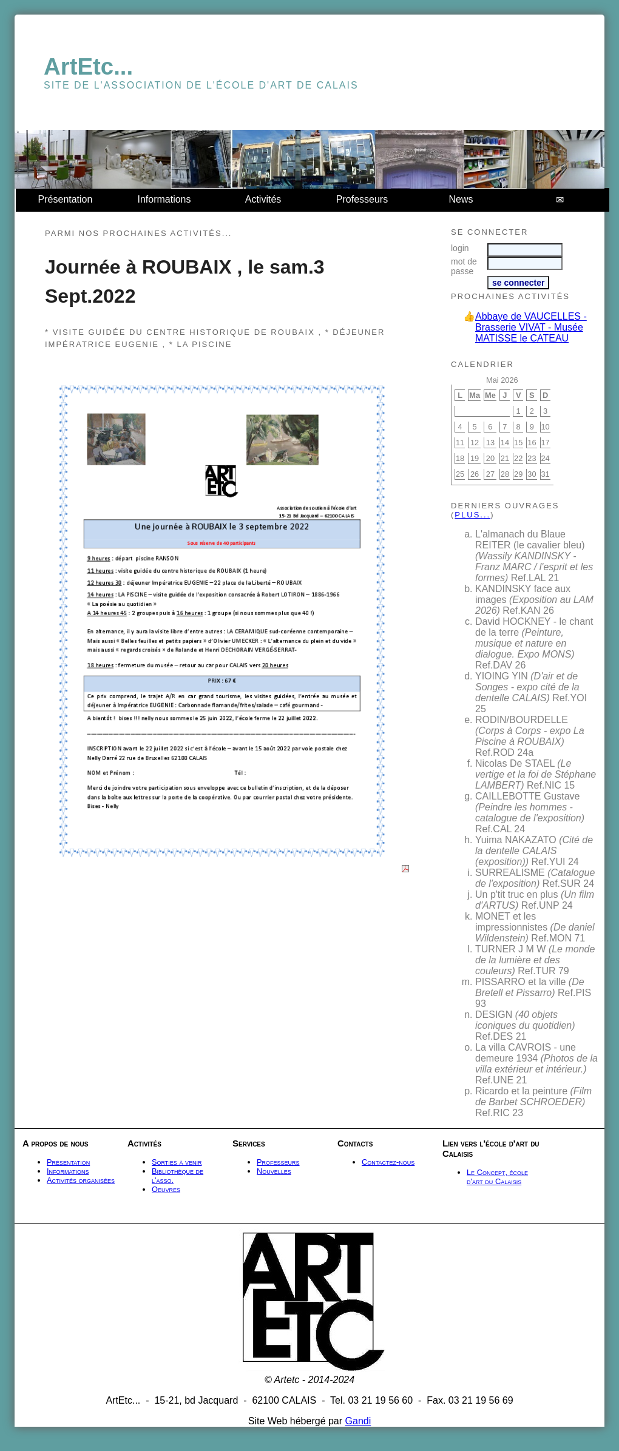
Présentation (65, 199)
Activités (263, 199)
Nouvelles (274, 1171)
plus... (472, 514)
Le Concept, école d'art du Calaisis (497, 1177)
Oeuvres (166, 1189)
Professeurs (362, 199)
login (460, 248)
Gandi (358, 1421)
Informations (164, 199)
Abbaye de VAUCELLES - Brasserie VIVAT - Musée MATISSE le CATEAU (531, 327)
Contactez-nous (388, 1162)
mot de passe (464, 266)
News (460, 199)
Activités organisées (81, 1180)
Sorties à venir (177, 1162)
